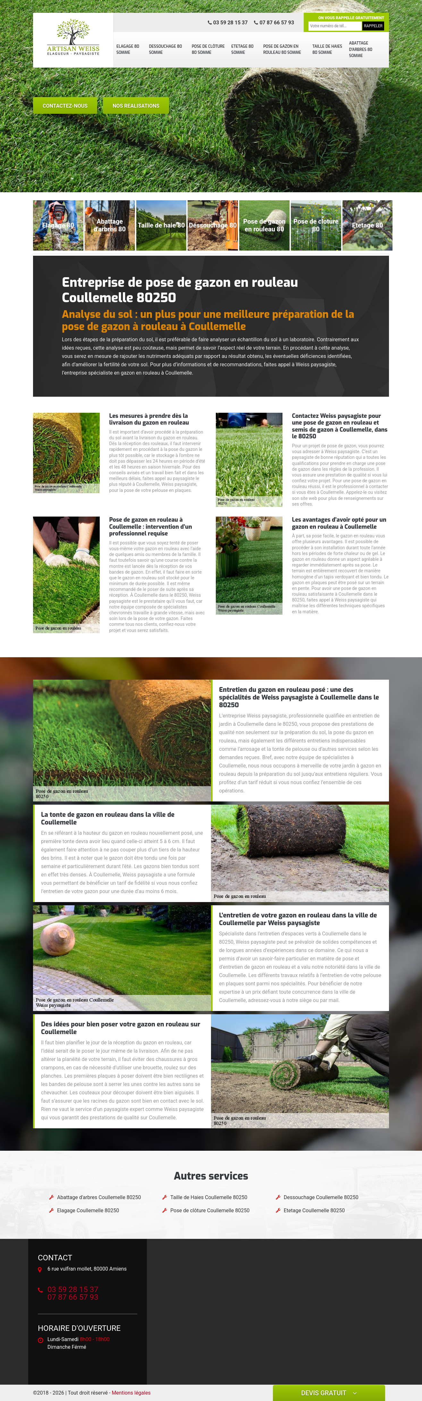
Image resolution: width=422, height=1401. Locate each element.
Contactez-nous (65, 106)
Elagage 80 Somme (127, 49)
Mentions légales (131, 1393)
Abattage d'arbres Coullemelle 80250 (99, 1197)
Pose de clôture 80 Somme (208, 49)
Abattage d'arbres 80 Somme (360, 49)
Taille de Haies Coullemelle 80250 (208, 1197)
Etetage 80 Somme (242, 49)
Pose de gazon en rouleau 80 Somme (282, 49)
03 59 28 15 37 (228, 23)
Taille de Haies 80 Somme (327, 49)
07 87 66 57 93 (274, 23)
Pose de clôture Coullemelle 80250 (209, 1210)
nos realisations (136, 106)
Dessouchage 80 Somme (165, 49)
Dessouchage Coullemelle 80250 (321, 1197)
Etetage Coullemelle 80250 (314, 1210)
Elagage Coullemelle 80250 (88, 1210)
